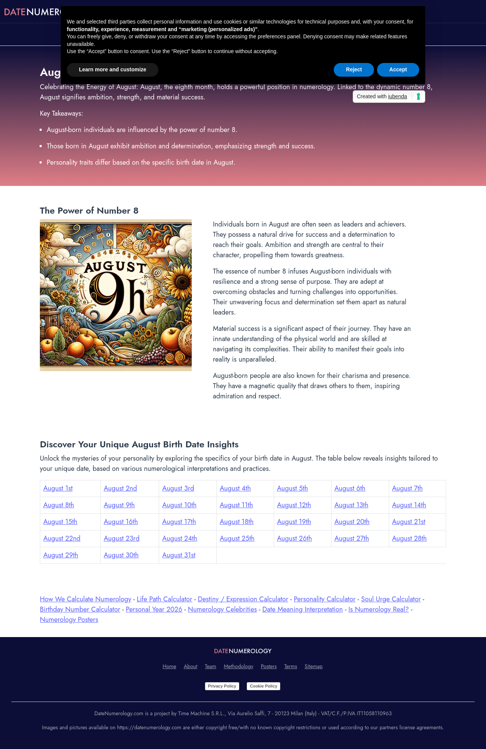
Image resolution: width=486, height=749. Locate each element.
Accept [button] (398, 69)
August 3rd (178, 488)
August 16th (121, 522)
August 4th (235, 488)
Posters (269, 666)
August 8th (58, 505)
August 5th (292, 488)
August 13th (351, 505)
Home (169, 666)
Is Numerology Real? (379, 609)
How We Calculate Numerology (85, 599)
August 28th (409, 538)
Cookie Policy (263, 686)
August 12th (294, 505)
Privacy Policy (222, 686)
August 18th (237, 522)
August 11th (236, 505)
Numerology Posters (69, 620)
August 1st (58, 488)
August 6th (350, 488)
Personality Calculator (325, 599)
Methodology (239, 666)
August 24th (179, 538)
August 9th (119, 505)
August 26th (294, 538)
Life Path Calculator (164, 599)
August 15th (60, 522)
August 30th (121, 555)
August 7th (407, 488)
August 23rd (121, 538)
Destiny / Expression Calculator (243, 599)
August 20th (352, 522)
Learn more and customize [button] (112, 69)
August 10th (179, 505)
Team (210, 666)
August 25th (237, 538)
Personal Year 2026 (154, 609)
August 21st (409, 522)
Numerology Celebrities (222, 609)
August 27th (352, 538)
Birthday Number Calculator (80, 609)
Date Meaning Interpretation (302, 609)
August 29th (60, 555)
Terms (290, 666)
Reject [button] (354, 69)
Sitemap (314, 666)
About (190, 666)
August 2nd (120, 488)
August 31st (178, 555)
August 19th (294, 522)
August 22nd (61, 538)
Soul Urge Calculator (391, 599)
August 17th (179, 522)
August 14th (409, 505)
